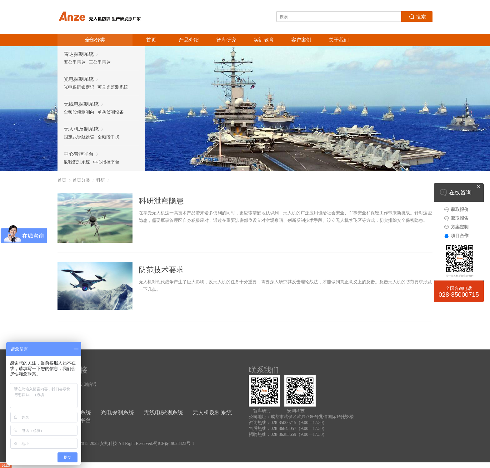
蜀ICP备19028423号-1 (173, 443)
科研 (100, 180)
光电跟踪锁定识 (79, 87)
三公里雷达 (100, 62)
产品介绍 (189, 39)
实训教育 (264, 39)
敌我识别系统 (77, 162)
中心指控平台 (106, 162)
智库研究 (226, 39)
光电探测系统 (117, 412)
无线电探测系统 (163, 412)
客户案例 (301, 39)
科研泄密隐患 (161, 201)
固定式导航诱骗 (79, 137)
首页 (151, 39)
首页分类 (81, 180)
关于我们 (339, 39)
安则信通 (88, 384)
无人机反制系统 (212, 412)
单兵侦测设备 (111, 112)
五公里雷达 (75, 62)
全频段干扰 (108, 137)
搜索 (417, 16)
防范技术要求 (161, 270)
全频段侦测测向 (79, 112)
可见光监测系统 (113, 87)
